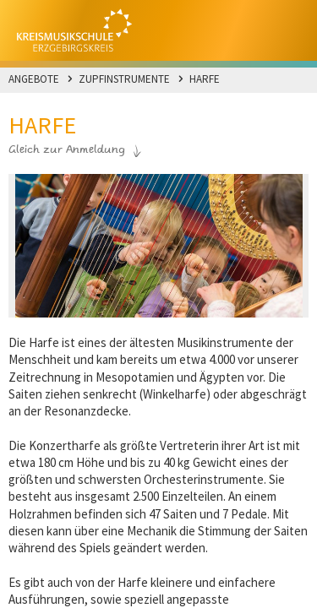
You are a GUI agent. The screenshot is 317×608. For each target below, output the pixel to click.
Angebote (33, 79)
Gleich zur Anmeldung (66, 150)
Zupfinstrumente (124, 79)
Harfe (204, 79)
